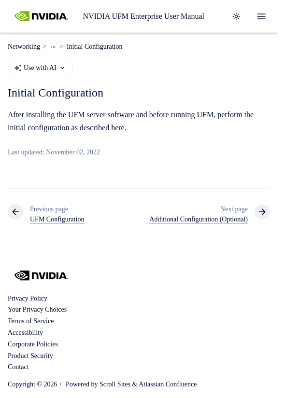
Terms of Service (31, 321)
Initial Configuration (94, 46)
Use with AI (40, 68)
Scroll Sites (115, 384)
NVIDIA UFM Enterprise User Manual (143, 16)
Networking (24, 46)
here (118, 128)
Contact (18, 367)
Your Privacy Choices (37, 309)
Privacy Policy (27, 298)
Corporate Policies (33, 344)
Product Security (30, 355)
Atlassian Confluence (168, 384)
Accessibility (25, 332)
